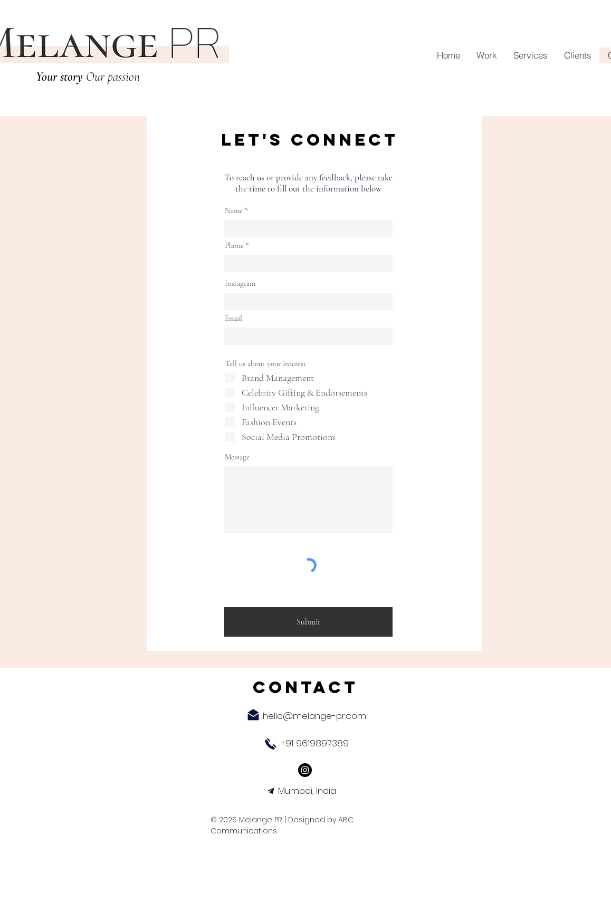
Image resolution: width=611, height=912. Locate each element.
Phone (234, 245)
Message (237, 457)
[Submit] (308, 622)
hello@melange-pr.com (314, 715)
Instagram (240, 283)
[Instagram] (305, 770)
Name (234, 211)
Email (233, 318)
